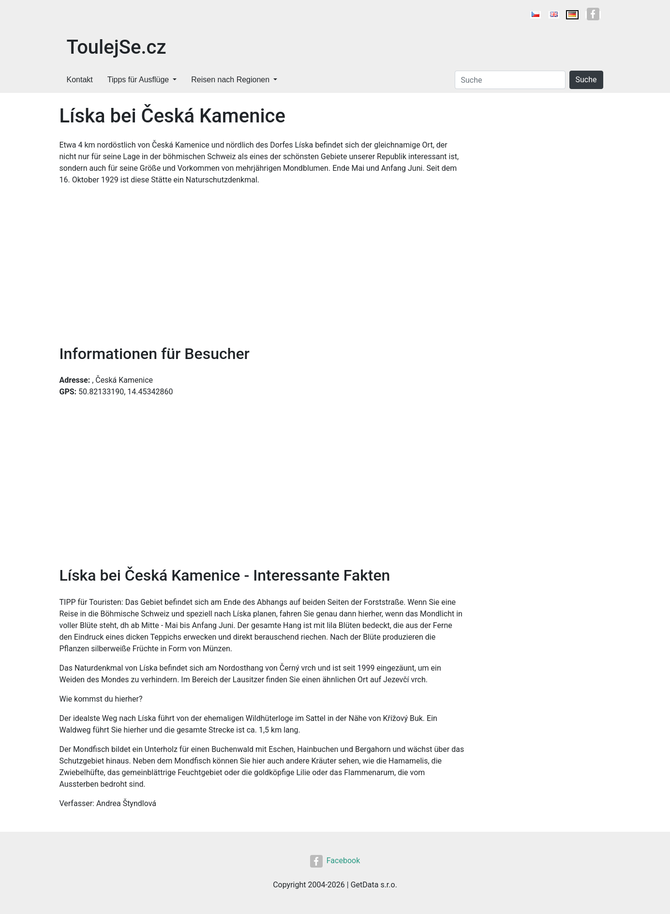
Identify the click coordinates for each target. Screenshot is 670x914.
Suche (586, 79)
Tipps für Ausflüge (138, 79)
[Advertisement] (263, 265)
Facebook (335, 860)
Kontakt (80, 79)
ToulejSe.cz (116, 47)
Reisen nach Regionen (230, 79)
